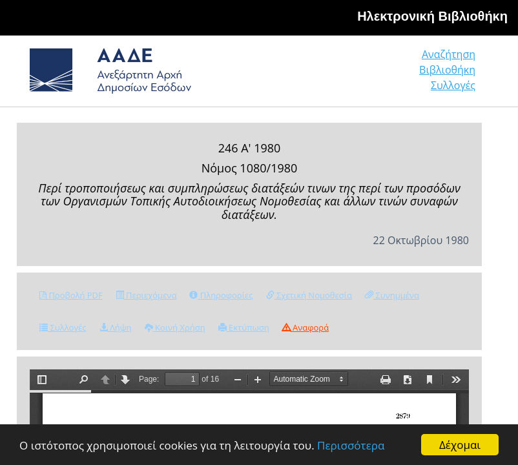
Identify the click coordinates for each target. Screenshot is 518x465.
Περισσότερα (350, 445)
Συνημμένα (392, 295)
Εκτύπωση (243, 327)
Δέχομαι (460, 444)
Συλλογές (453, 85)
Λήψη (115, 327)
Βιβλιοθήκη (447, 70)
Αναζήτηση (448, 54)
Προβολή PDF (71, 295)
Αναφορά (305, 327)
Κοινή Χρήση (175, 327)
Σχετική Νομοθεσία (309, 295)
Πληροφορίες (221, 295)
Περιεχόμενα (146, 295)
